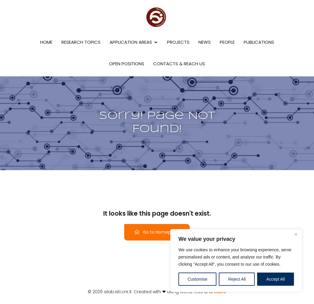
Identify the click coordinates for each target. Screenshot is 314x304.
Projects (178, 42)
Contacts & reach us (179, 64)
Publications (259, 42)
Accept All (275, 279)
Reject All (236, 279)
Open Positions (126, 64)
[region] (236, 260)
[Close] (295, 234)
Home (46, 42)
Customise (197, 279)
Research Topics (81, 42)
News (204, 42)
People (227, 42)
